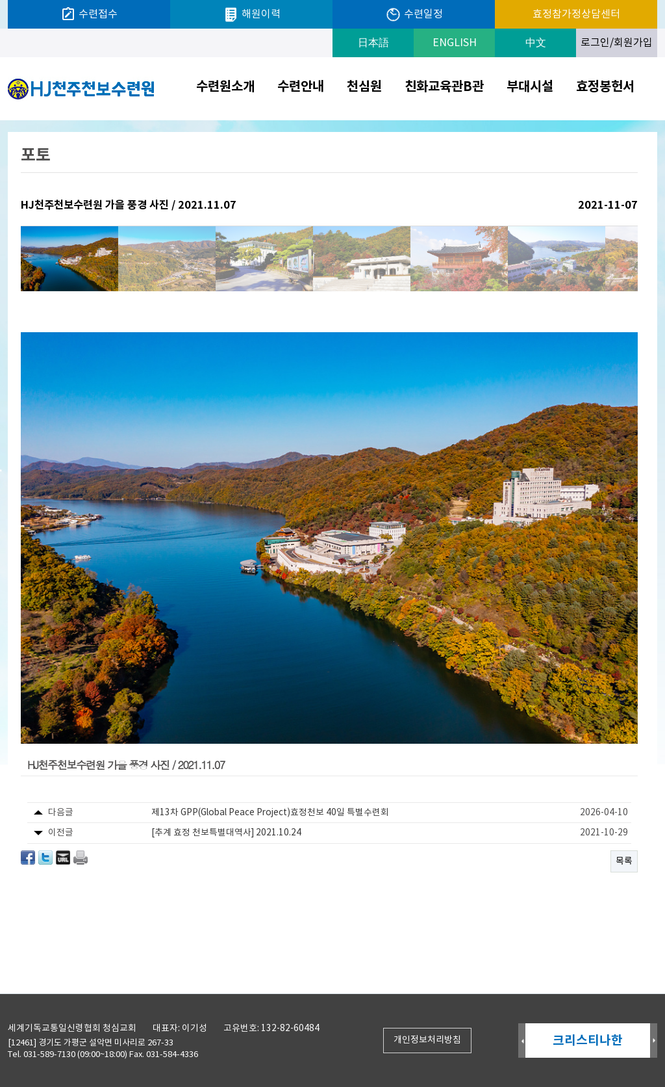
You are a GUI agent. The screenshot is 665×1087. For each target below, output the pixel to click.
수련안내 (300, 87)
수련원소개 (225, 87)
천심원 (364, 87)
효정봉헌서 (605, 87)
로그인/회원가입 (617, 43)
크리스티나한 (588, 1040)
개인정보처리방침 (427, 1040)
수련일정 (414, 15)
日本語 (373, 43)
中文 (535, 43)
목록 (624, 861)
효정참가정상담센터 (576, 14)
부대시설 (530, 87)
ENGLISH (455, 43)
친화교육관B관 (444, 87)
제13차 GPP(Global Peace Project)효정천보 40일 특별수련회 (270, 812)
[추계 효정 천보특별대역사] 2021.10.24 (226, 833)
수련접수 (89, 14)
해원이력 (252, 15)
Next (653, 1041)
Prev (521, 1041)
